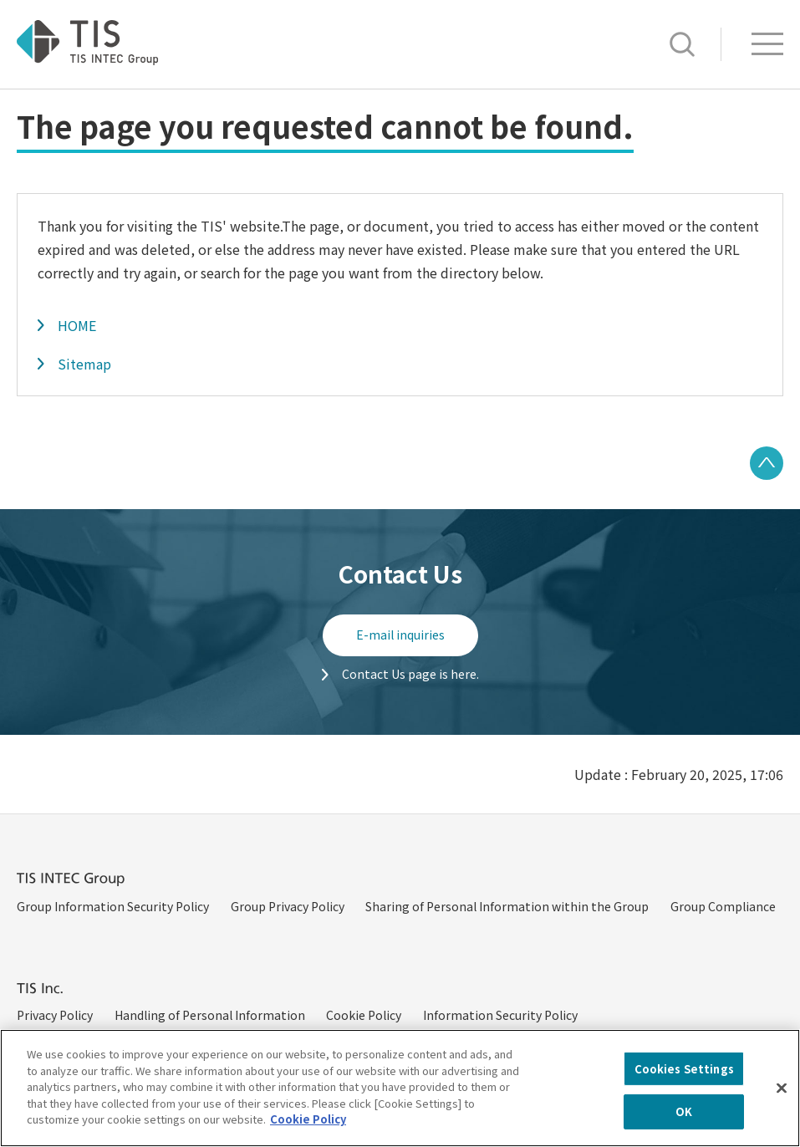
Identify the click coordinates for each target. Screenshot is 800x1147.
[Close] (781, 1101)
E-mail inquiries (400, 634)
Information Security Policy (500, 1015)
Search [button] (682, 44)
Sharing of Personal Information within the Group (507, 906)
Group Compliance (723, 906)
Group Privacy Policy (287, 906)
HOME (77, 325)
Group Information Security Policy (113, 906)
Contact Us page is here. (410, 673)
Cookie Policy (363, 1015)
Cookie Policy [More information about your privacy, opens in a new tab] (308, 1132)
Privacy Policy (55, 1015)
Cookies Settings (684, 1081)
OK (683, 1125)
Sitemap (84, 364)
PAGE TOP (766, 463)
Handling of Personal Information (210, 1015)
